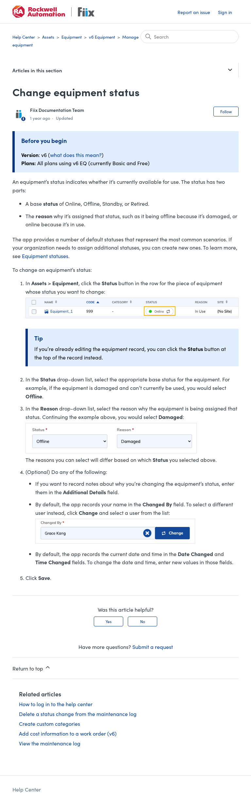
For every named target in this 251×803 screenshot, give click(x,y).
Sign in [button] (225, 12)
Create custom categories (49, 723)
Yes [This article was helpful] (108, 621)
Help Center (23, 37)
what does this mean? (76, 154)
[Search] (190, 36)
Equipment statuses (45, 255)
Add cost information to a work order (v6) (68, 733)
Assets (48, 37)
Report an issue (193, 12)
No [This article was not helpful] (142, 621)
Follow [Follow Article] (226, 111)
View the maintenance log (49, 743)
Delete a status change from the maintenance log (78, 713)
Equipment (71, 37)
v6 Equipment (102, 37)
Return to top (31, 668)
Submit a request (152, 646)
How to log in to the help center (55, 703)
